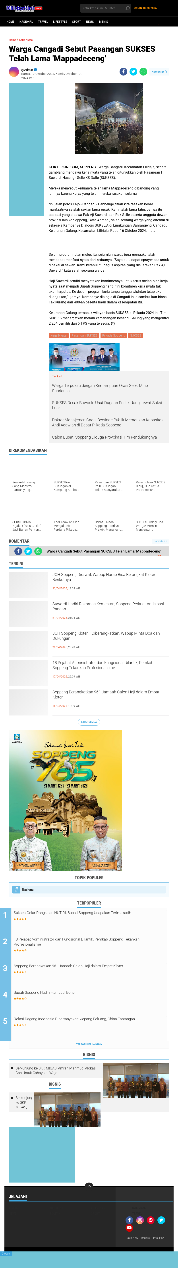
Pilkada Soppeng (115, 336)
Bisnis (103, 21)
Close (6, 1253)
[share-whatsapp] (143, 72)
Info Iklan (133, 1245)
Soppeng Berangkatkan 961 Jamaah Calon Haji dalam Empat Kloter (105, 697)
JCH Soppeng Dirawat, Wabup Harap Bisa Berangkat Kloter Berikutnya (104, 580)
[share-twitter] (133, 72)
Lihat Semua (89, 722)
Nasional (26, 21)
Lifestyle (60, 21)
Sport (76, 21)
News (90, 21)
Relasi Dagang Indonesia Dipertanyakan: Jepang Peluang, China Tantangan (91, 1024)
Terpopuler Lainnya (89, 1046)
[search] (105, 8)
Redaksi (148, 1240)
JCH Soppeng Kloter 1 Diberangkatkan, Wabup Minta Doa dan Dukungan (109, 639)
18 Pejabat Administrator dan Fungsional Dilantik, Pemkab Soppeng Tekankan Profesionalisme (103, 672)
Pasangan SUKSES (86, 336)
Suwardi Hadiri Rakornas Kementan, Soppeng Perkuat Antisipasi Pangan (109, 609)
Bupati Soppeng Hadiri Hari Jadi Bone (63, 994)
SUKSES (138, 336)
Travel (43, 21)
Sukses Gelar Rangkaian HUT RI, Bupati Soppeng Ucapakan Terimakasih (86, 917)
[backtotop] (89, 1188)
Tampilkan (160, 541)
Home (10, 21)
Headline (56, 1209)
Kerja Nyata (30, 40)
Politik (55, 1215)
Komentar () (159, 71)
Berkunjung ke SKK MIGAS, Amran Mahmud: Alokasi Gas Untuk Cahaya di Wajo (56, 1072)
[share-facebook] (123, 72)
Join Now (133, 1240)
